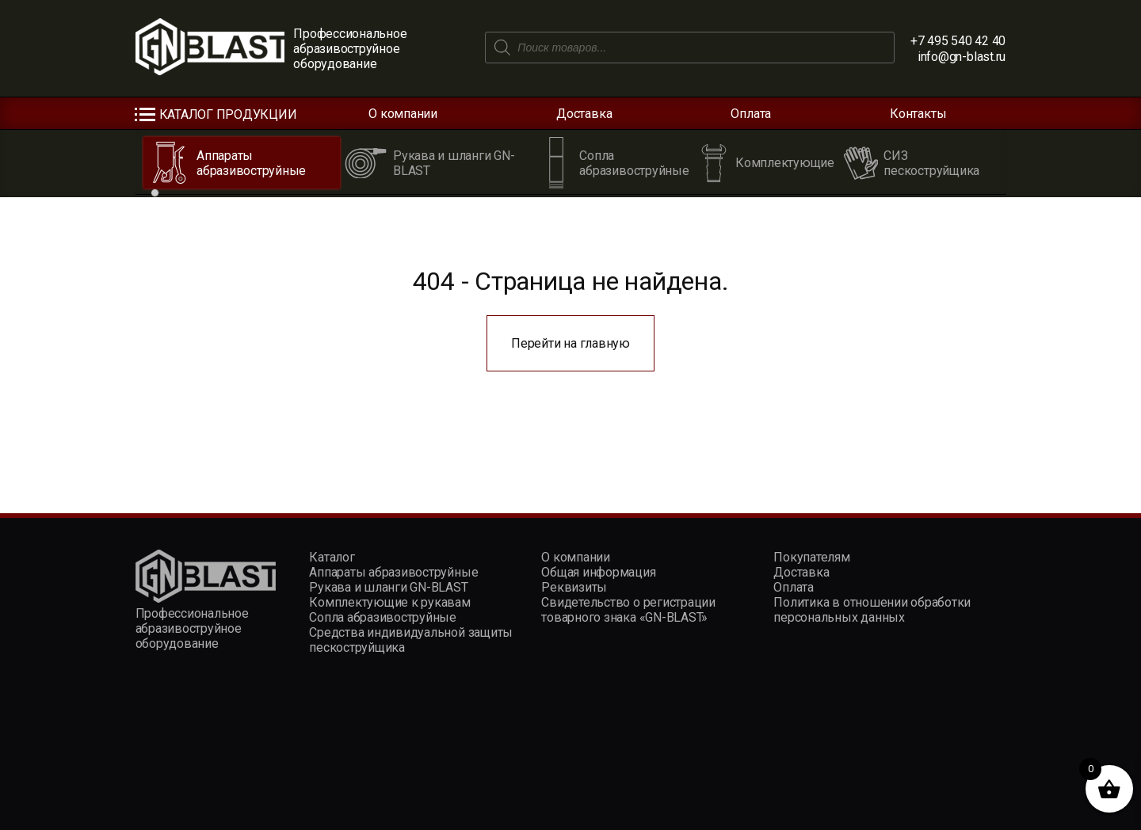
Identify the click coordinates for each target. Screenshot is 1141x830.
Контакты (918, 113)
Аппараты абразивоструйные (393, 572)
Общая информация (598, 572)
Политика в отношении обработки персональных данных (872, 610)
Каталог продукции (228, 114)
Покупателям (811, 557)
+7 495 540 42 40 (958, 40)
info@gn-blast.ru (962, 56)
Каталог (331, 557)
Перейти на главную (570, 343)
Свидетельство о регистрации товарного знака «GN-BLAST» (628, 610)
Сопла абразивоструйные (382, 617)
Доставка (584, 113)
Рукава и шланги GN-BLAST (388, 587)
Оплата (751, 113)
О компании (402, 113)
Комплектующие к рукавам (389, 602)
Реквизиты (574, 587)
